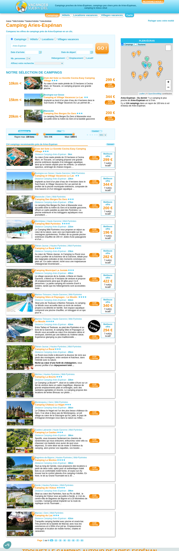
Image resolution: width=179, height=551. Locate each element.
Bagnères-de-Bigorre (44, 457)
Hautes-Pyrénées (58, 246)
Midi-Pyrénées (78, 173)
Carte (129, 15)
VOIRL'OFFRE (110, 85)
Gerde (38, 485)
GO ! (102, 48)
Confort (96, 131)
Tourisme (141, 44)
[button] (7, 545)
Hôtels (66, 15)
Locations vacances (85, 15)
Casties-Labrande (43, 430)
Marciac (38, 513)
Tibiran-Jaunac (42, 246)
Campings (52, 15)
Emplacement (76, 58)
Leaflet (142, 94)
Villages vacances (112, 15)
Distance (24, 131)
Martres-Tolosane (43, 294)
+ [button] (168, 82)
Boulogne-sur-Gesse (44, 173)
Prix (60, 131)
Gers (48, 197)
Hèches (38, 374)
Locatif (89, 58)
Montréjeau (40, 221)
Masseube (39, 197)
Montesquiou (41, 402)
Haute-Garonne (63, 173)
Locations (48, 39)
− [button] (168, 87)
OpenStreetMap (155, 94)
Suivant (110, 144)
